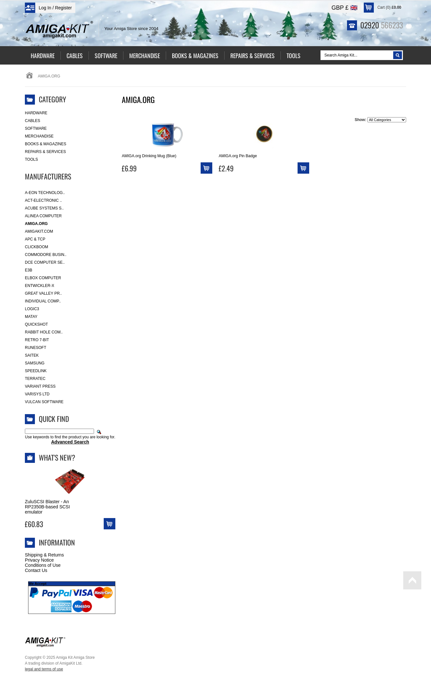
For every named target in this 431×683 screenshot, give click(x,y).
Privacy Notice (39, 560)
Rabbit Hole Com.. (44, 332)
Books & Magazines (45, 144)
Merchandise (39, 136)
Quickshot (36, 324)
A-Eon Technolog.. (45, 192)
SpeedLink (36, 371)
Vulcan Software (44, 402)
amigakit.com (39, 231)
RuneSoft (35, 347)
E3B (28, 270)
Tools (31, 159)
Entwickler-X (39, 285)
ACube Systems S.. (44, 208)
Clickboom (36, 247)
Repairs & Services (45, 151)
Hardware (36, 113)
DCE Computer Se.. (45, 262)
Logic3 (32, 309)
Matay (31, 316)
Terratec (35, 378)
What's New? (57, 457)
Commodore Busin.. (46, 254)
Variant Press (40, 386)
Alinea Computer (43, 216)
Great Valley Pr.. (43, 293)
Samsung (35, 363)
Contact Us (36, 570)
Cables (32, 120)
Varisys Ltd (37, 394)
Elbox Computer (43, 278)
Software (36, 128)
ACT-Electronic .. (43, 200)
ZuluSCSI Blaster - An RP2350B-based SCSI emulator (47, 507)
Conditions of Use (43, 565)
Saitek (32, 355)
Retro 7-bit (37, 340)
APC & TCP (35, 239)
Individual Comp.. (43, 301)
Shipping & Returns (44, 554)
